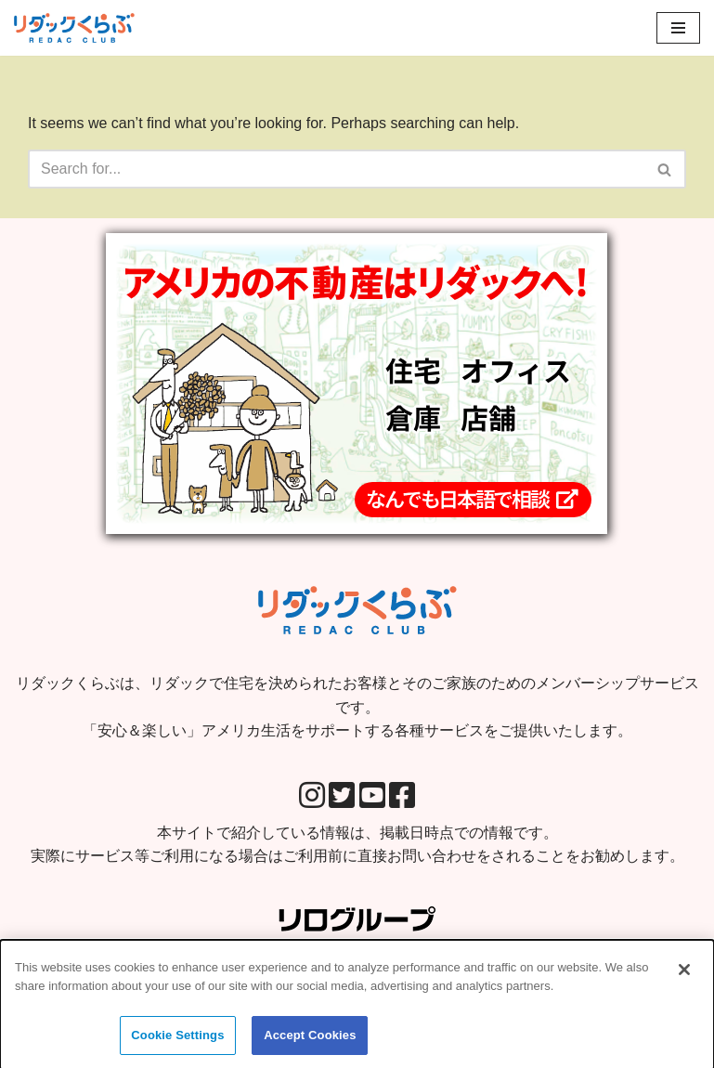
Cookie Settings (177, 1042)
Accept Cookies (310, 1042)
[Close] (684, 977)
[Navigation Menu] (678, 28)
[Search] (336, 169)
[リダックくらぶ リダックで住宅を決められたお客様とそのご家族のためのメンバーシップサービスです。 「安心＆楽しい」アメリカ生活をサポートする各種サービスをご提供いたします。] (74, 28)
